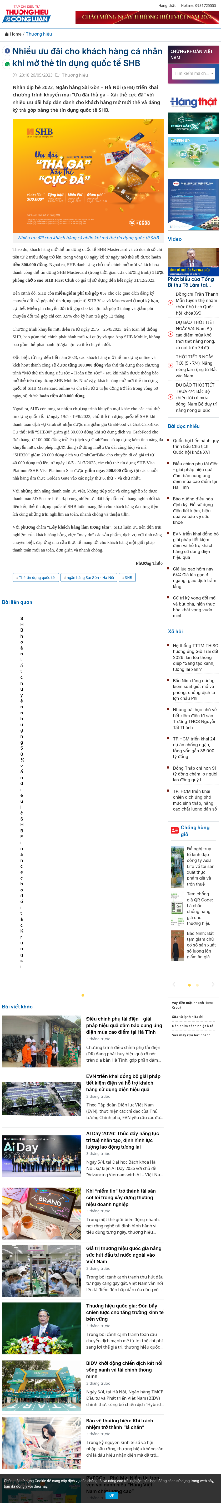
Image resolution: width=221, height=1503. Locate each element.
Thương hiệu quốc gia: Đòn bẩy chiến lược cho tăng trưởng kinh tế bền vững (125, 1081)
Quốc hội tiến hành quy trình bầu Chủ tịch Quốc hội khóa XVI (196, 446)
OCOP (191, 1374)
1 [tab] (189, 985)
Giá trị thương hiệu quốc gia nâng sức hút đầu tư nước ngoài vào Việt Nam (124, 1024)
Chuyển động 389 (111, 1374)
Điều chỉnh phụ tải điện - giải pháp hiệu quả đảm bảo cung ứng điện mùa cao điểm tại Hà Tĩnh (124, 794)
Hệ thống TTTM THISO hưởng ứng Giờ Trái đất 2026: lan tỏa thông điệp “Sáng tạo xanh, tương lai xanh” (196, 657)
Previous (174, 984)
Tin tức (31, 1374)
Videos (128, 1383)
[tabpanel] (85, 694)
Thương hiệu (39, 34)
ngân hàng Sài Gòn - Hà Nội (90, 589)
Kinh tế (51, 1374)
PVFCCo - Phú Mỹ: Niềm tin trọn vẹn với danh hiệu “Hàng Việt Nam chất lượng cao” (122, 1253)
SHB (128, 589)
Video (175, 239)
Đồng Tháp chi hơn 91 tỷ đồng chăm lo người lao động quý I (195, 774)
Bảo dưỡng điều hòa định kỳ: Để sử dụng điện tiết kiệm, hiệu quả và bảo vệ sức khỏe (193, 510)
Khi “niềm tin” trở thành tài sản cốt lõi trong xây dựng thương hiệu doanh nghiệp (121, 966)
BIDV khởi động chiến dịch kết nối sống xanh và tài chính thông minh (124, 1139)
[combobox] (193, 74)
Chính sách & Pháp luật (157, 1374)
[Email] (41, 1421)
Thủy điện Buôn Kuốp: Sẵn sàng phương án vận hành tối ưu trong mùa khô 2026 (123, 1311)
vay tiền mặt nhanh (188, 1003)
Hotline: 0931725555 (198, 5)
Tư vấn (92, 1383)
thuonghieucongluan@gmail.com (104, 1428)
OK (111, 1495)
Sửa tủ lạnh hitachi (187, 1016)
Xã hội (175, 631)
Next (213, 984)
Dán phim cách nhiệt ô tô (192, 1026)
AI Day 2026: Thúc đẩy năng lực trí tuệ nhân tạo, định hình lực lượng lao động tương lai (122, 909)
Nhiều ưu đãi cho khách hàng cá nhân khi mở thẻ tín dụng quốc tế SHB (79, 63)
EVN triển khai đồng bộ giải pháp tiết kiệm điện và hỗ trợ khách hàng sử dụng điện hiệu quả (123, 851)
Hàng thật (167, 5)
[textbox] (193, 73)
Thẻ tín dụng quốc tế (37, 589)
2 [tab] (197, 985)
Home (13, 34)
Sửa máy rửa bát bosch (191, 1035)
